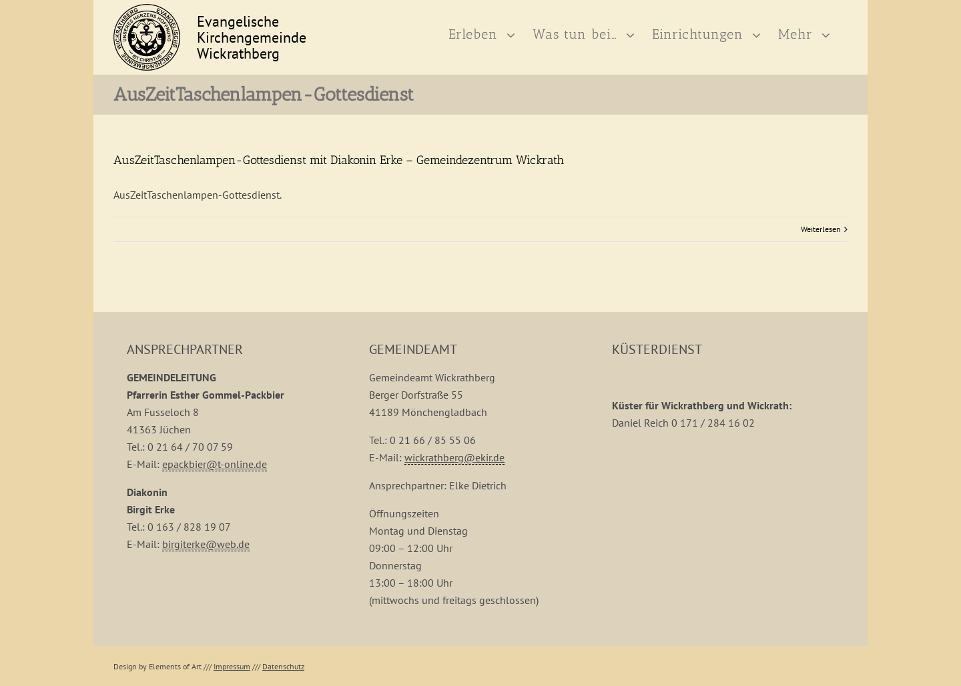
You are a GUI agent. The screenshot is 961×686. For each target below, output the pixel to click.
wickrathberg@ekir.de (454, 498)
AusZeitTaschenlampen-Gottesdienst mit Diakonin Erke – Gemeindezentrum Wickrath (338, 201)
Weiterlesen (821, 270)
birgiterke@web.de (206, 585)
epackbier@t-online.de (214, 505)
